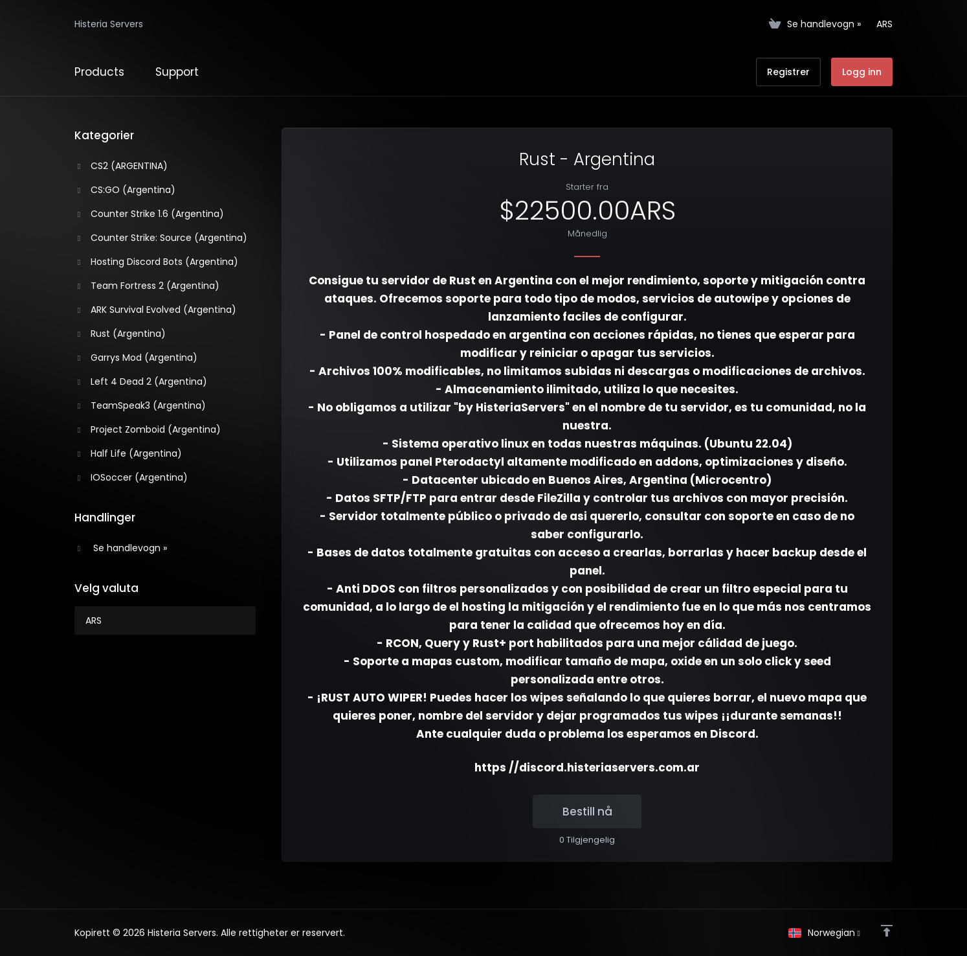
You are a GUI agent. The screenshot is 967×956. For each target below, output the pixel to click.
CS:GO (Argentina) (125, 189)
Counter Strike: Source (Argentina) (161, 237)
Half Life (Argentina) (128, 453)
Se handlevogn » (121, 547)
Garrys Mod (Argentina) (136, 357)
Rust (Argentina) (120, 333)
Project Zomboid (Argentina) (148, 429)
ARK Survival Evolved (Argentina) (155, 309)
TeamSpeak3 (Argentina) (140, 405)
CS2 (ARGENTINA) (121, 165)
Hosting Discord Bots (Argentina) (156, 261)
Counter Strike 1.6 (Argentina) (149, 213)
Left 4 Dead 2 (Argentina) (141, 381)
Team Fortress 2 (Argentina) (147, 285)
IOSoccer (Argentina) (131, 477)
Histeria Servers (108, 23)
